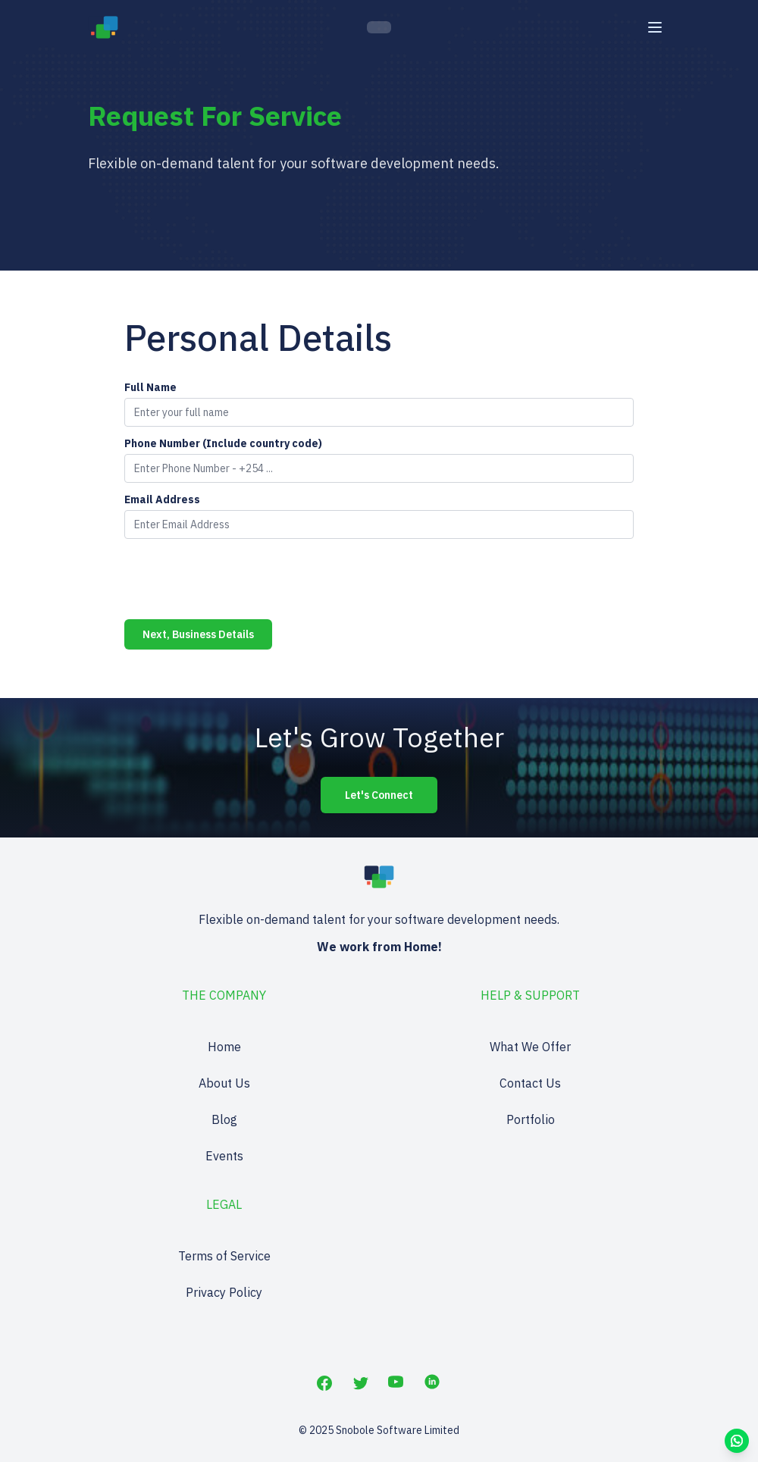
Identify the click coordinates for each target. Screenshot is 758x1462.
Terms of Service (224, 1255)
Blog (224, 1119)
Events (224, 1155)
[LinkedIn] (433, 1383)
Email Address (162, 499)
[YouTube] (397, 1383)
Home (224, 1046)
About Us (224, 1083)
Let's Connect (379, 795)
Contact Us (530, 1083)
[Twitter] (361, 1383)
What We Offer (530, 1046)
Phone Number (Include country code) (223, 443)
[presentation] (239, 580)
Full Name (150, 387)
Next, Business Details (198, 634)
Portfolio (530, 1119)
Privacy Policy (224, 1292)
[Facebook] (324, 1383)
